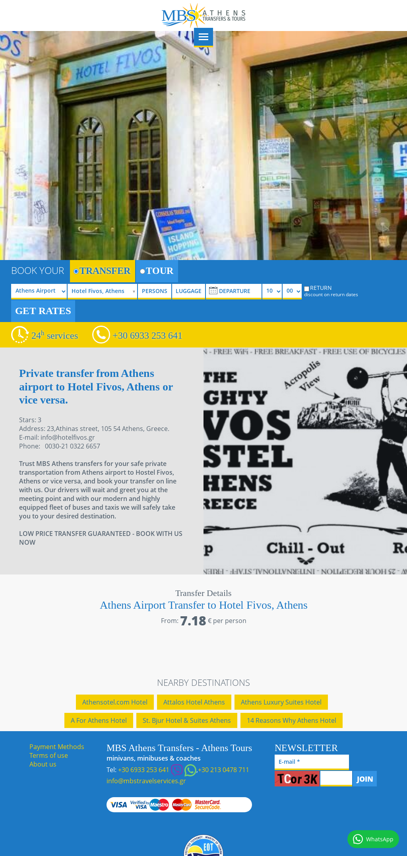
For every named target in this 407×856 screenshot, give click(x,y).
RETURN (335, 290)
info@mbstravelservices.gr (146, 780)
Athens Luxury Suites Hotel (281, 702)
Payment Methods (56, 746)
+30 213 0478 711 (223, 769)
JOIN (365, 779)
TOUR (156, 271)
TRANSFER (102, 271)
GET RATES (43, 310)
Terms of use (48, 755)
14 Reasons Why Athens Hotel (291, 720)
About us (42, 764)
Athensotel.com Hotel (114, 702)
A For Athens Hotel (99, 720)
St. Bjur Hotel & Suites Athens (187, 720)
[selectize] (104, 291)
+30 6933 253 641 (147, 335)
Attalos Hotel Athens (194, 702)
